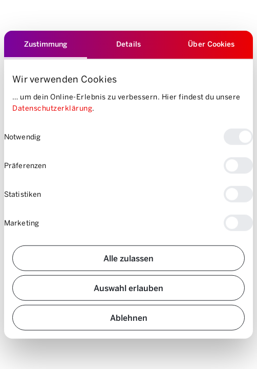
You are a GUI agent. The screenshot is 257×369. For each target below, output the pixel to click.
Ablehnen (128, 317)
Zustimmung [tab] (46, 44)
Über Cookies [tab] (211, 44)
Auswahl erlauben (128, 287)
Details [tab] (128, 44)
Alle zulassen (128, 257)
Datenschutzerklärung (52, 108)
